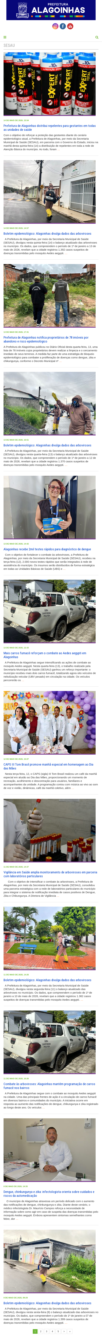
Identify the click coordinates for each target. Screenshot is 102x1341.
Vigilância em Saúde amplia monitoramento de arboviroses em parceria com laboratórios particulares (50, 874)
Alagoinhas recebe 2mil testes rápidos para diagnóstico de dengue (47, 549)
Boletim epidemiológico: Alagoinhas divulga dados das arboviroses (47, 234)
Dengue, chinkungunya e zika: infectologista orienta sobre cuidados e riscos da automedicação (49, 1194)
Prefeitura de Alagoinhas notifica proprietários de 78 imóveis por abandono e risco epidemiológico (46, 339)
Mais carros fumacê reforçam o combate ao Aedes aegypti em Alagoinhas (45, 655)
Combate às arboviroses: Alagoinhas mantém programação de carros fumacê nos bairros (49, 1086)
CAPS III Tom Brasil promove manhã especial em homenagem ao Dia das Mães (48, 766)
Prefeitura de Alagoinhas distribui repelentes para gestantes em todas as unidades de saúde (50, 128)
